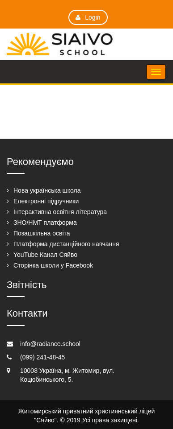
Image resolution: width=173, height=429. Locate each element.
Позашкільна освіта (41, 233)
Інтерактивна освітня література (60, 211)
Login (88, 17)
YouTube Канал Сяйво (45, 254)
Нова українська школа (47, 190)
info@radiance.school (50, 343)
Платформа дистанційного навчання (66, 244)
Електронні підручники (46, 201)
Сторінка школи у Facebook (53, 265)
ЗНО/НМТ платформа (45, 222)
